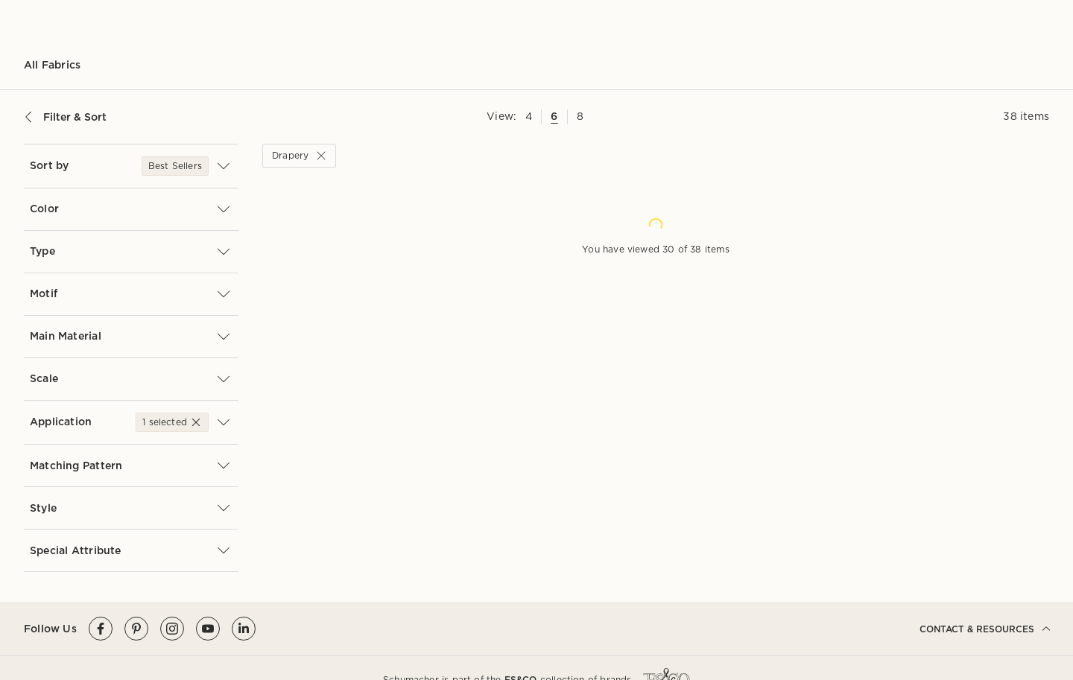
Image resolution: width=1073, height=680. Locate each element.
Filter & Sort (65, 117)
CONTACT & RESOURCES (984, 629)
